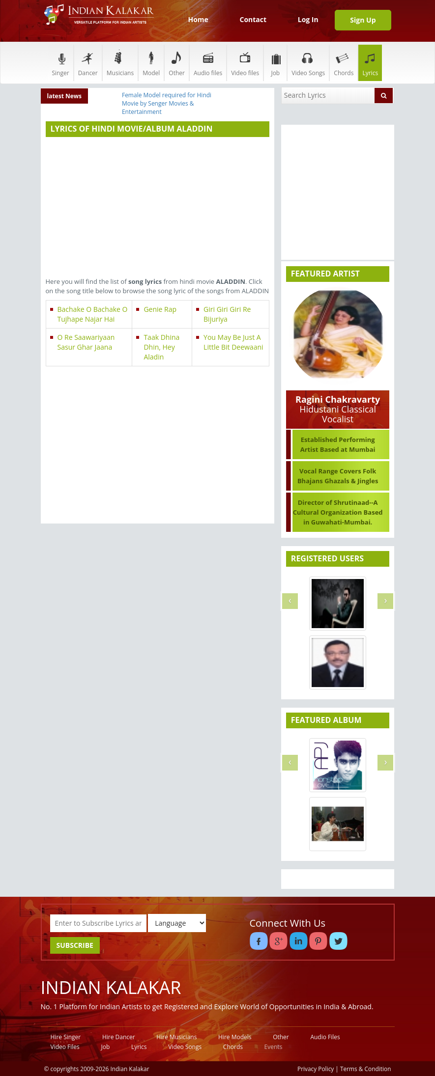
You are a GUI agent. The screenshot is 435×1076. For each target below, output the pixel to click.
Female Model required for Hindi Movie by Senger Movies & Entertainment (166, 103)
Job (275, 62)
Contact (252, 19)
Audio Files (325, 1037)
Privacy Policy (315, 1069)
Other (177, 62)
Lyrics (370, 62)
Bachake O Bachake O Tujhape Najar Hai (93, 314)
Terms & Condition (365, 1069)
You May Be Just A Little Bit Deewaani (233, 342)
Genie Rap (160, 309)
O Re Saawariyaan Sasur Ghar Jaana (86, 342)
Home (198, 19)
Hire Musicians (176, 1037)
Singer (60, 62)
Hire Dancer (118, 1037)
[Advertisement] (157, 208)
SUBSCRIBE (75, 945)
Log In (308, 19)
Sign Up (363, 20)
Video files (245, 62)
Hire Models (234, 1037)
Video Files (65, 1047)
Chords (343, 62)
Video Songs (308, 62)
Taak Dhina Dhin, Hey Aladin (161, 346)
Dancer (88, 62)
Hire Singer (66, 1037)
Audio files (208, 62)
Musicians (120, 62)
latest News (64, 96)
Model (151, 62)
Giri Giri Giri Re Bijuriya (227, 314)
